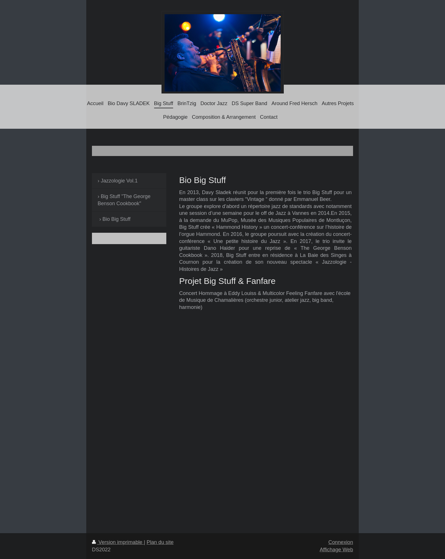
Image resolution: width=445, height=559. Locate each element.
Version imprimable (118, 542)
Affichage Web (336, 549)
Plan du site (160, 542)
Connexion (340, 542)
